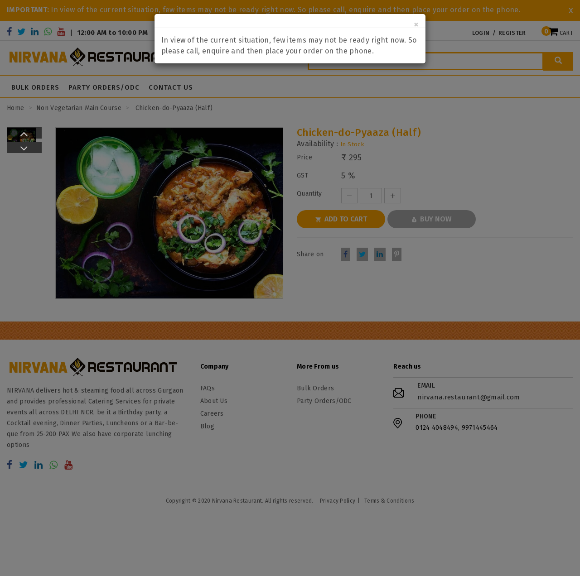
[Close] (416, 24)
